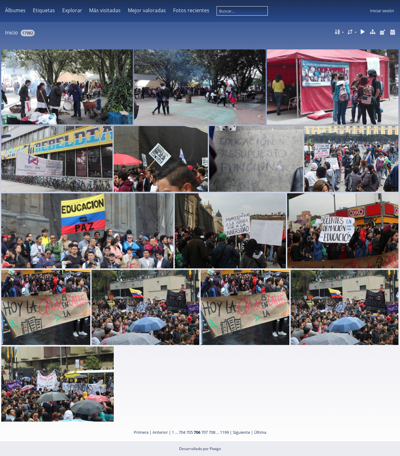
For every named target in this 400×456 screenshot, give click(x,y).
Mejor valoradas (147, 10)
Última (260, 432)
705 (189, 432)
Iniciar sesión (382, 10)
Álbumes (15, 10)
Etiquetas (44, 10)
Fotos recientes (191, 10)
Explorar (72, 10)
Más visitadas (105, 10)
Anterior (160, 432)
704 (182, 432)
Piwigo (215, 448)
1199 (224, 432)
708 (212, 432)
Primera (141, 432)
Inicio (11, 32)
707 (204, 432)
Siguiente (241, 432)
